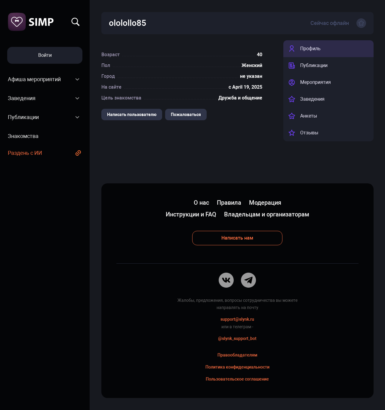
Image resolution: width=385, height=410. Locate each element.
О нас (201, 202)
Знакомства (23, 136)
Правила (229, 202)
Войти (45, 55)
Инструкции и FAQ (191, 214)
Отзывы (303, 132)
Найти (75, 22)
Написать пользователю (131, 114)
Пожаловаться (186, 114)
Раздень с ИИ (25, 153)
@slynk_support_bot (237, 338)
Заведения (21, 98)
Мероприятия (309, 82)
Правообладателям (237, 355)
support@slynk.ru (237, 319)
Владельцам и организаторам (266, 214)
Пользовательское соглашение (237, 379)
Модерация (265, 202)
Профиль (304, 48)
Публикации (23, 117)
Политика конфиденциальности (237, 367)
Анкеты (302, 116)
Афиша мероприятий (34, 79)
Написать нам (237, 238)
